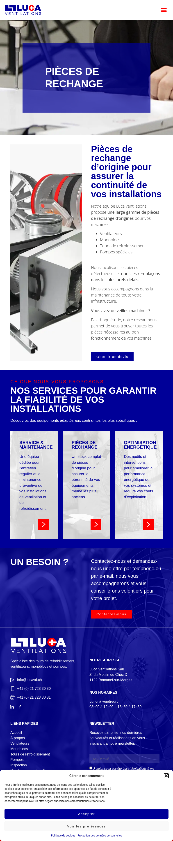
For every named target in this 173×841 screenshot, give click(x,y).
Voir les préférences (86, 826)
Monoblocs (19, 749)
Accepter (86, 814)
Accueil (16, 732)
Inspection (18, 765)
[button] (166, 776)
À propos (17, 738)
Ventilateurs (19, 743)
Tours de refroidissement (30, 754)
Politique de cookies (63, 835)
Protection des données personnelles (99, 835)
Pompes (17, 760)
